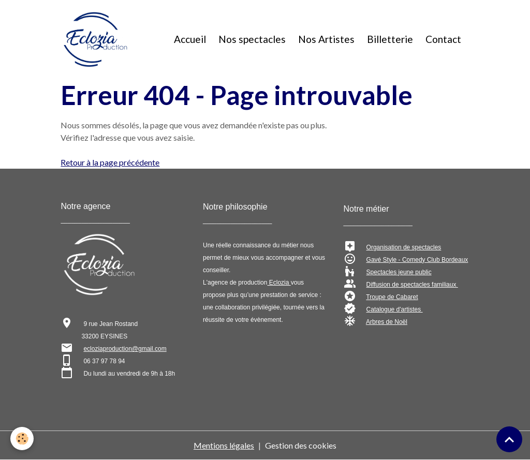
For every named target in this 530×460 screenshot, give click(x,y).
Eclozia (278, 282)
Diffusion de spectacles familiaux (412, 284)
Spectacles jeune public (399, 272)
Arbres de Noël (386, 321)
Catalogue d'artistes (394, 309)
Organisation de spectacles (403, 247)
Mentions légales (224, 445)
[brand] (97, 39)
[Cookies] (22, 438)
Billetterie (390, 39)
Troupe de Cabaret (392, 297)
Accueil (190, 39)
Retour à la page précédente (110, 162)
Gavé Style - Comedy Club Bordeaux (417, 259)
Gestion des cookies (300, 445)
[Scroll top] (509, 439)
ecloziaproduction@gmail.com (124, 348)
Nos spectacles (252, 39)
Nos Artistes (326, 39)
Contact (443, 39)
